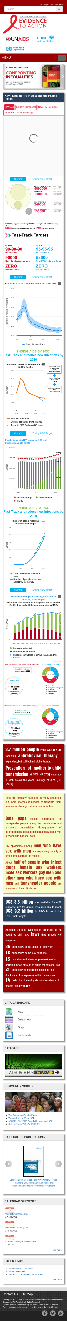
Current (18, 179)
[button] (4, 76)
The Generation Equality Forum (22, 1115)
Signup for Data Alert (53, 4)
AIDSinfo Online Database (20, 1269)
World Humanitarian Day (16, 1214)
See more (57, 1250)
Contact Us (10, 1294)
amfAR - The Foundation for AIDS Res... (26, 1274)
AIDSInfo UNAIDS (16, 1271)
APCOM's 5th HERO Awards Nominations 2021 (30, 1121)
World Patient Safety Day (16, 1227)
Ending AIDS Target (42, 179)
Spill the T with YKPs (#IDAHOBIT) (24, 1124)
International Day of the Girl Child (20, 1241)
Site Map (26, 1294)
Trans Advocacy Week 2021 (21, 1118)
